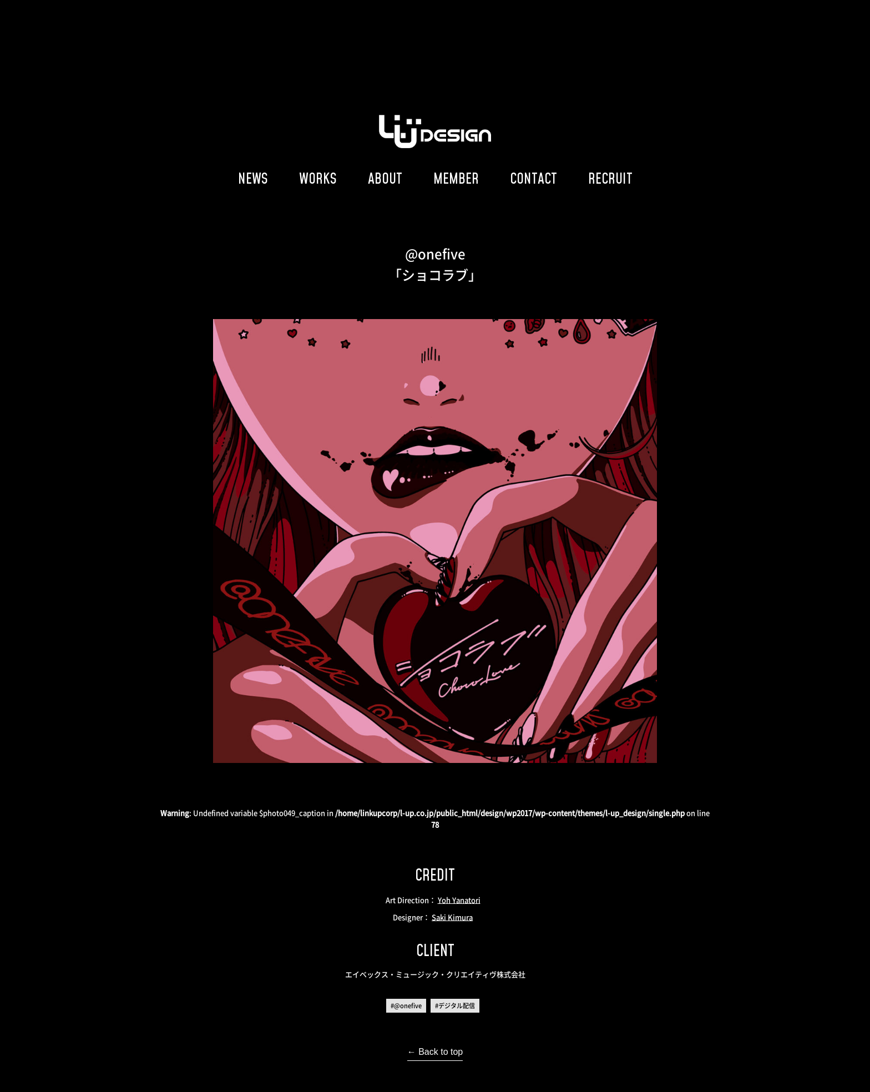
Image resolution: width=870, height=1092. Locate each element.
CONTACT (533, 178)
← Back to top (435, 1051)
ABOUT (385, 178)
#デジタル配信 (455, 1005)
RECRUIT (610, 178)
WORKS (318, 178)
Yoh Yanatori (459, 899)
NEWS (253, 178)
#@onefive (406, 1005)
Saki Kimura (452, 917)
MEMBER (456, 178)
